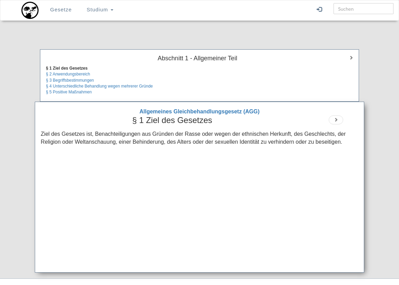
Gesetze (61, 9)
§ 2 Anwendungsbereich (68, 74)
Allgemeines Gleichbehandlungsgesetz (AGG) (200, 111)
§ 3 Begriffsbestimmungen (70, 80)
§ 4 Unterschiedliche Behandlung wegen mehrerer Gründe (99, 86)
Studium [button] (100, 9)
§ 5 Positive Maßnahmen (69, 92)
